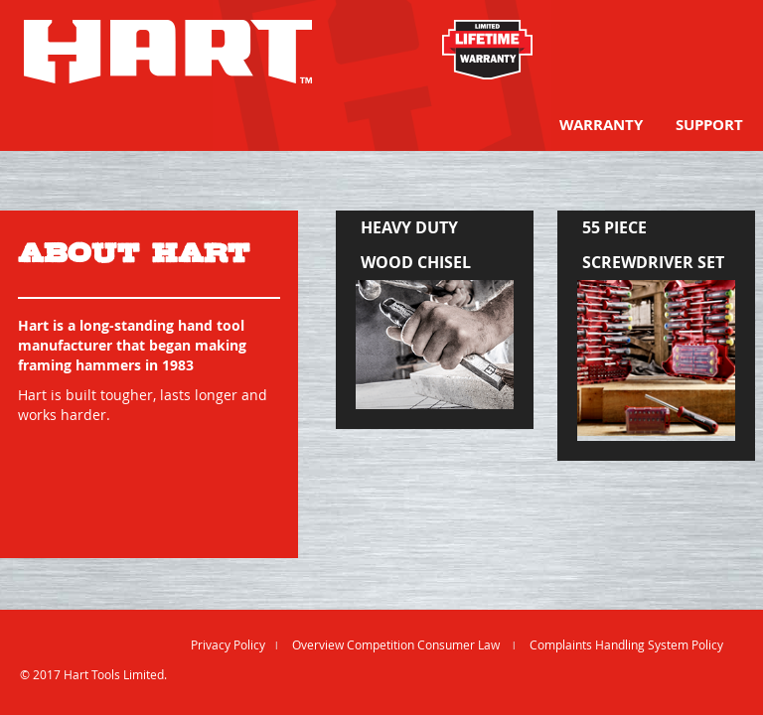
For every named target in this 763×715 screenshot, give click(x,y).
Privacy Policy (228, 644)
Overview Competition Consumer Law (397, 644)
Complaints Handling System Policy (626, 644)
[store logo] (168, 51)
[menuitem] (601, 124)
